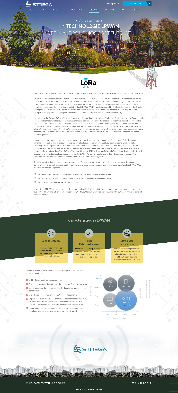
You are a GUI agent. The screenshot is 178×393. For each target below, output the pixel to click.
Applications (75, 10)
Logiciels (109, 10)
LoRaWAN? (93, 10)
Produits (57, 10)
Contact (136, 10)
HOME (29, 10)
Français (116, 3)
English (109, 3)
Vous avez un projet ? (137, 3)
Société (42, 10)
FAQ (123, 10)
